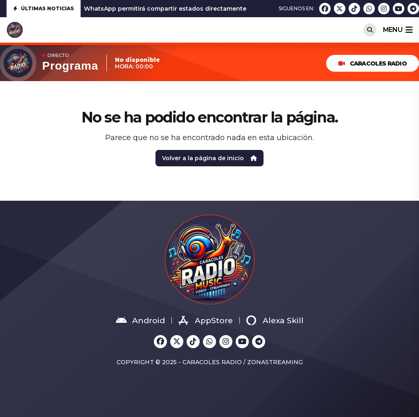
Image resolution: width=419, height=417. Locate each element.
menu (397, 30)
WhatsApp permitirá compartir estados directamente (165, 8)
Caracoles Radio (372, 63)
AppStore (205, 320)
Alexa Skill (275, 320)
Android (140, 320)
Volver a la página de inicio (209, 158)
